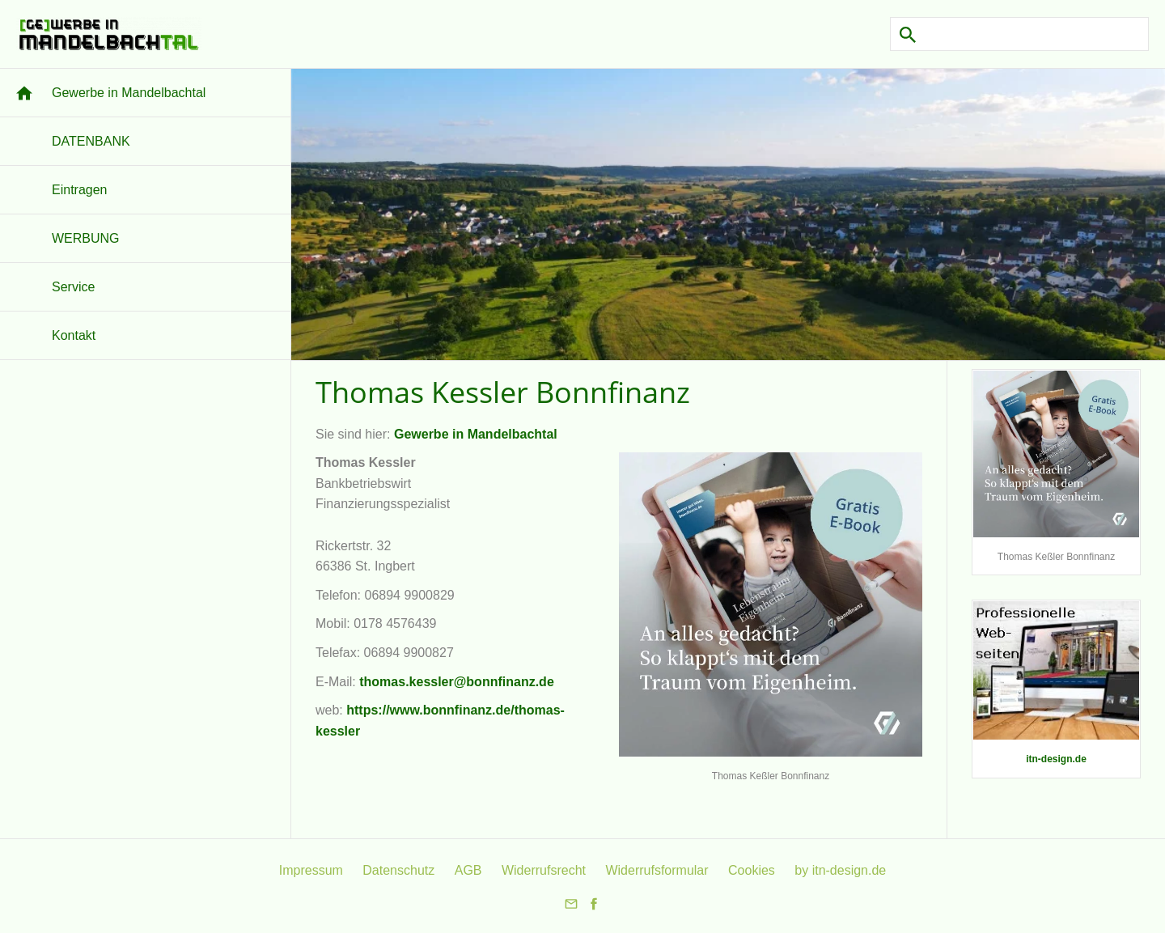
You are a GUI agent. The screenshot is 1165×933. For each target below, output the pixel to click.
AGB (468, 870)
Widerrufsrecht (544, 870)
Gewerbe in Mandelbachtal (475, 434)
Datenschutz (398, 870)
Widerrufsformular (656, 870)
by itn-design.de (840, 870)
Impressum (311, 870)
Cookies (751, 870)
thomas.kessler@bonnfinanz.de (456, 682)
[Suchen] (1019, 34)
